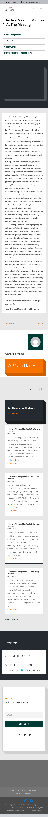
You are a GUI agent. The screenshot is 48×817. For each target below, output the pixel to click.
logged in (20, 670)
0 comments (10, 47)
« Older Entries (11, 619)
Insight (28, 793)
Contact (17, 793)
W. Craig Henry (14, 35)
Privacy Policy (34, 810)
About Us (22, 790)
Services (32, 790)
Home (11, 790)
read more (12, 463)
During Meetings (11, 53)
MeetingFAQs (27, 53)
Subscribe (13, 413)
